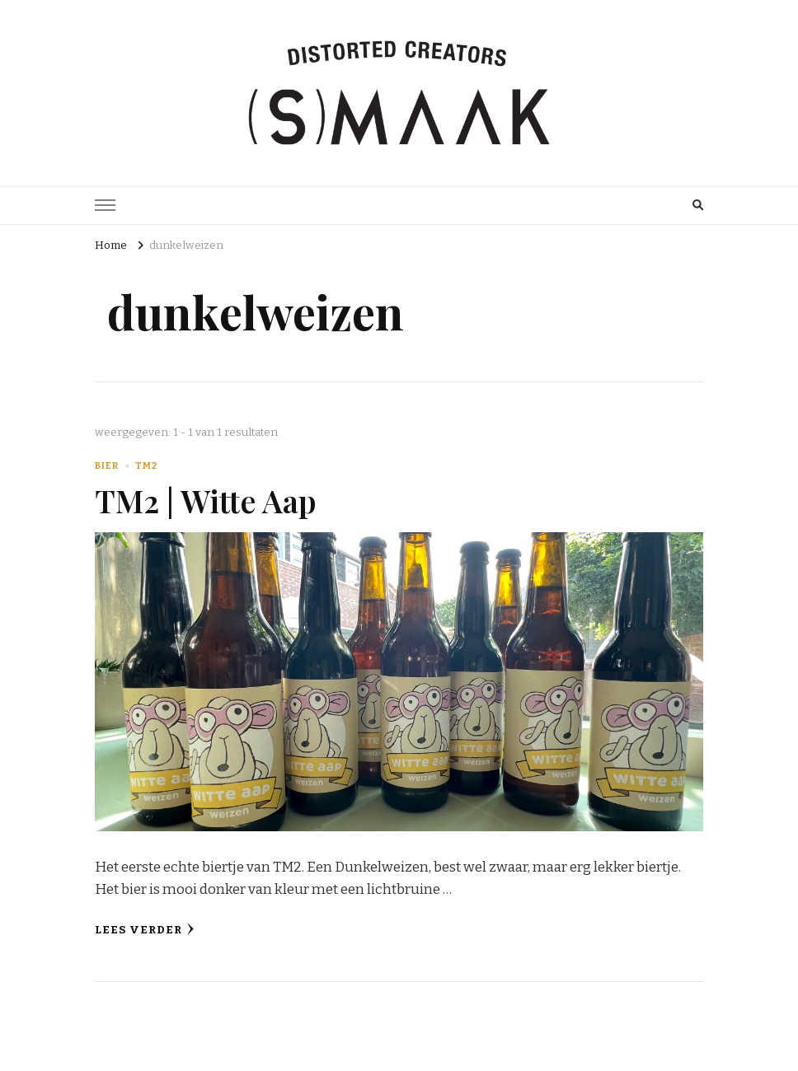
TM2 (146, 465)
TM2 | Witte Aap (206, 500)
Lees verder (145, 930)
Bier (107, 465)
